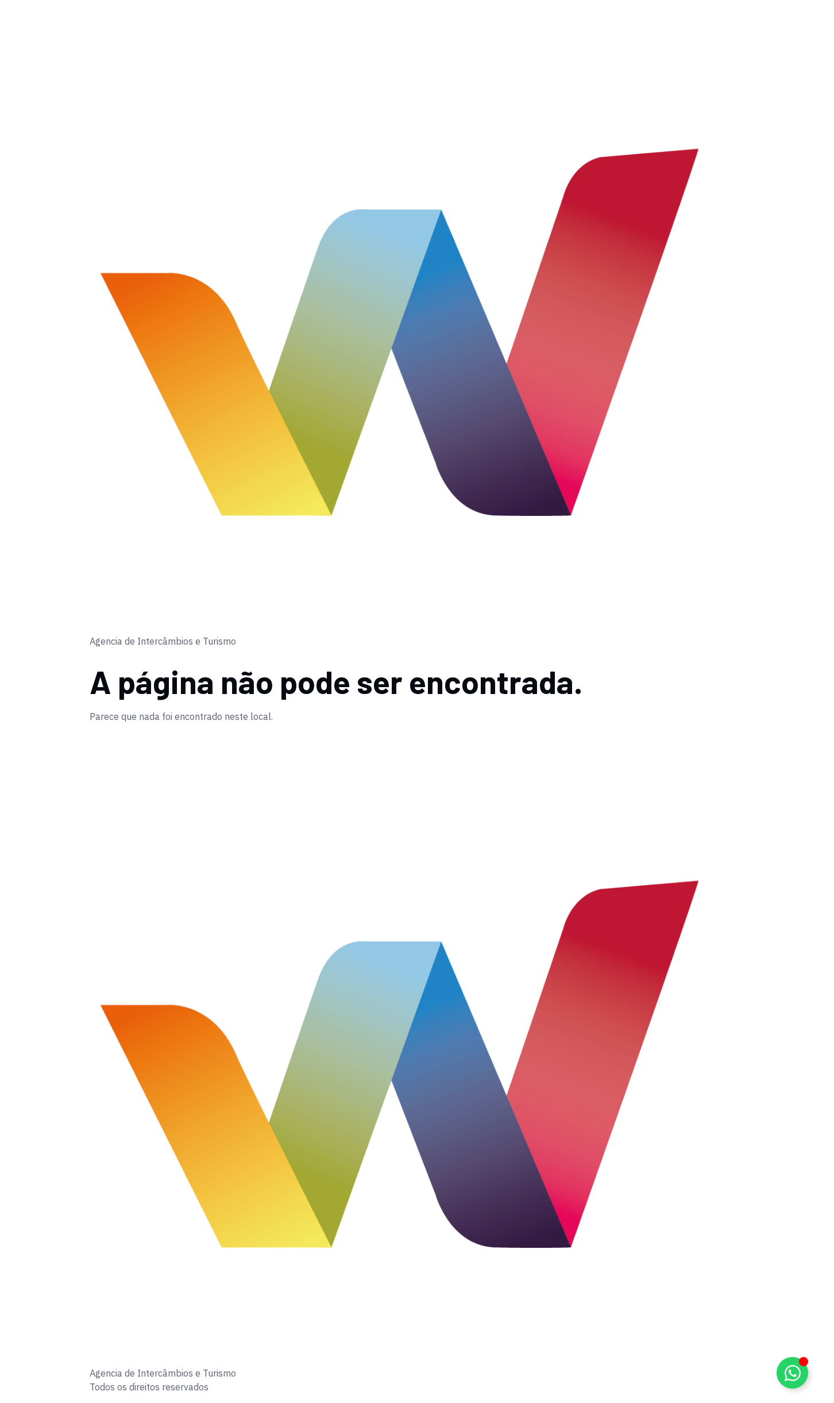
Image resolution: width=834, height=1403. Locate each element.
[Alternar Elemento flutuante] (792, 1373)
